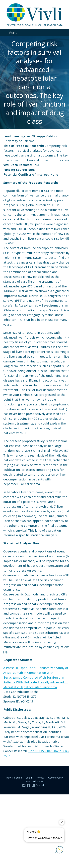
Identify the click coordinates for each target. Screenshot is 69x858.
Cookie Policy (55, 777)
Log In (29, 777)
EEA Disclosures (34, 781)
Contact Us (42, 785)
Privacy (40, 777)
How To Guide (14, 777)
